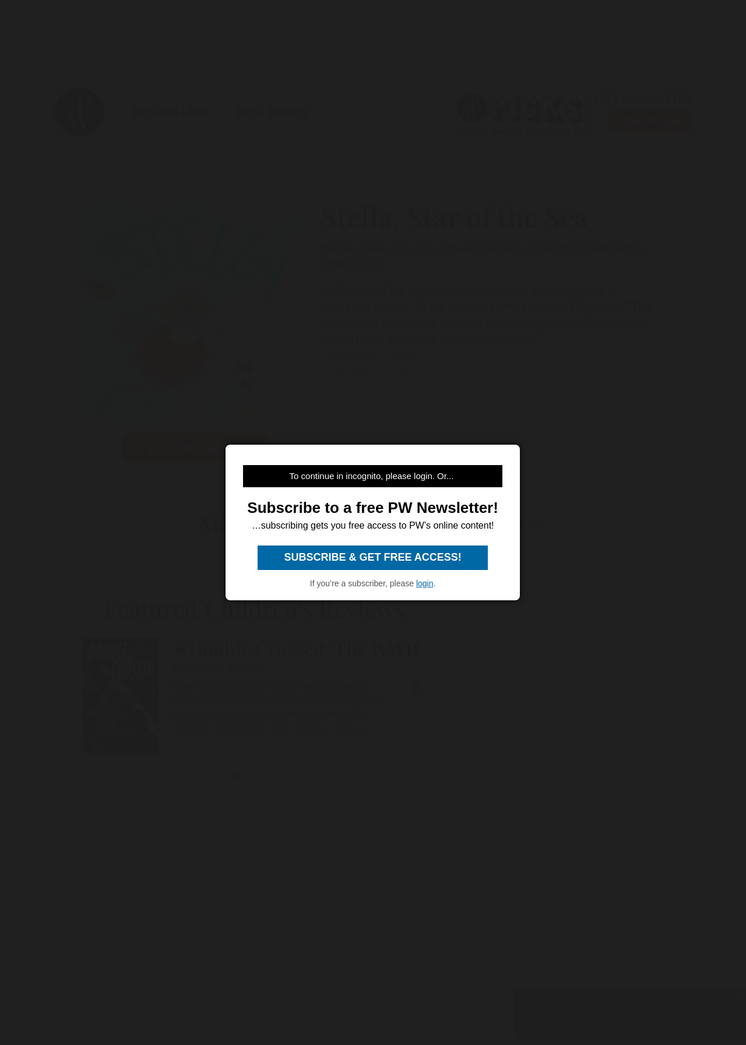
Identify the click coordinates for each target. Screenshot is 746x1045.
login (425, 583)
